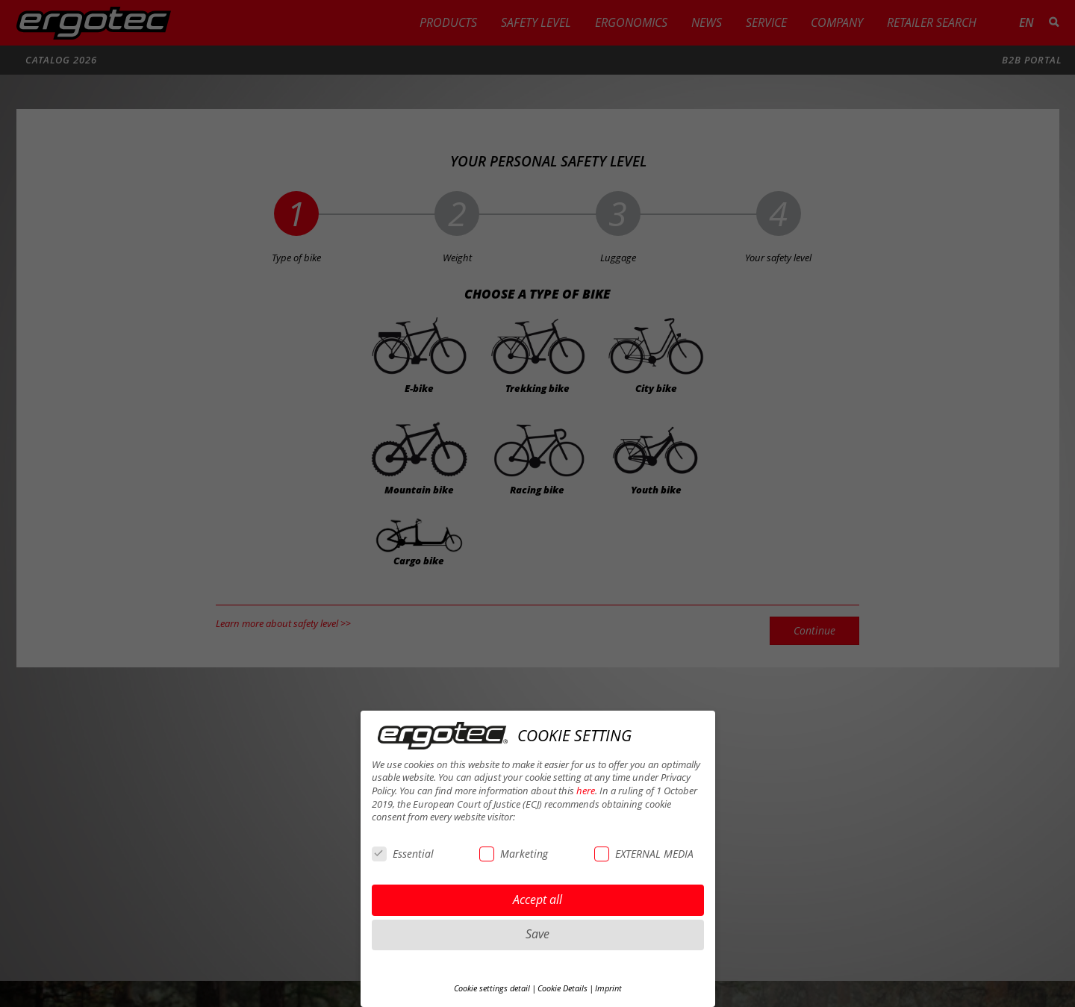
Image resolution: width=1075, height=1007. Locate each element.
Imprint (608, 988)
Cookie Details (563, 988)
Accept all (537, 899)
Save (537, 934)
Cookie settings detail (492, 988)
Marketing (513, 854)
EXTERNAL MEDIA (644, 854)
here (585, 791)
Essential (403, 854)
